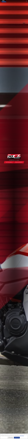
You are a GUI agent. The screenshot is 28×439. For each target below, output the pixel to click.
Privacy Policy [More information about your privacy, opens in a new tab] (22, 435)
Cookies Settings (10, 437)
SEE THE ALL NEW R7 (9, 162)
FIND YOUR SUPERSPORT (19, 162)
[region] (14, 436)
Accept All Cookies (16, 437)
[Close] (27, 435)
